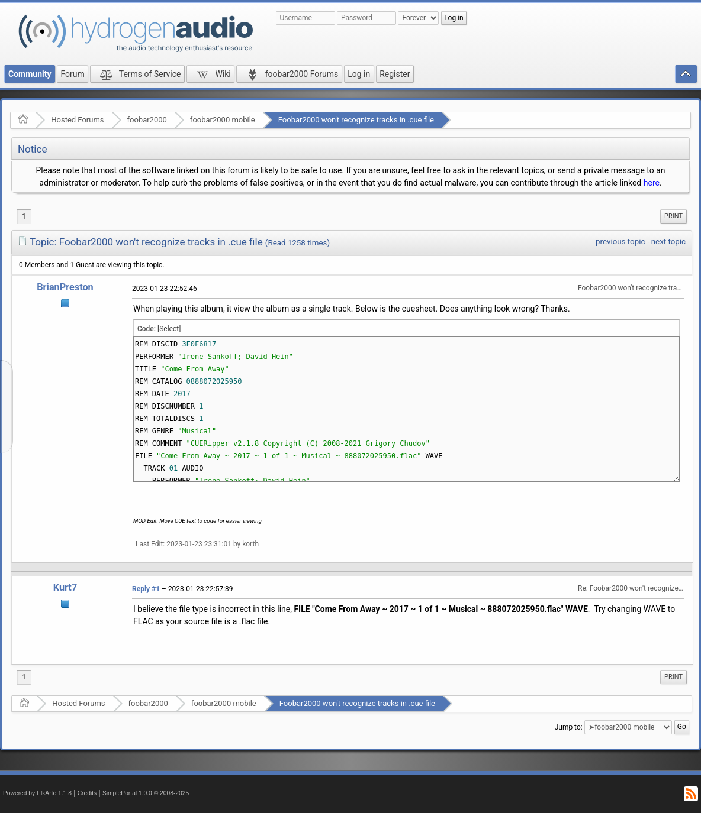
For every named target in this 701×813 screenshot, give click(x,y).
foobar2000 (147, 119)
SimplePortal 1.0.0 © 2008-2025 (145, 793)
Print (673, 216)
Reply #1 (146, 589)
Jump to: (569, 727)
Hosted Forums (77, 119)
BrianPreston (65, 287)
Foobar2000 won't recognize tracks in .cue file (356, 119)
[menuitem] (673, 216)
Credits (87, 793)
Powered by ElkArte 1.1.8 (37, 793)
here (652, 182)
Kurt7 (65, 587)
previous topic (620, 241)
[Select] (169, 329)
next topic (668, 241)
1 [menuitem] (24, 216)
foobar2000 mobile (222, 119)
